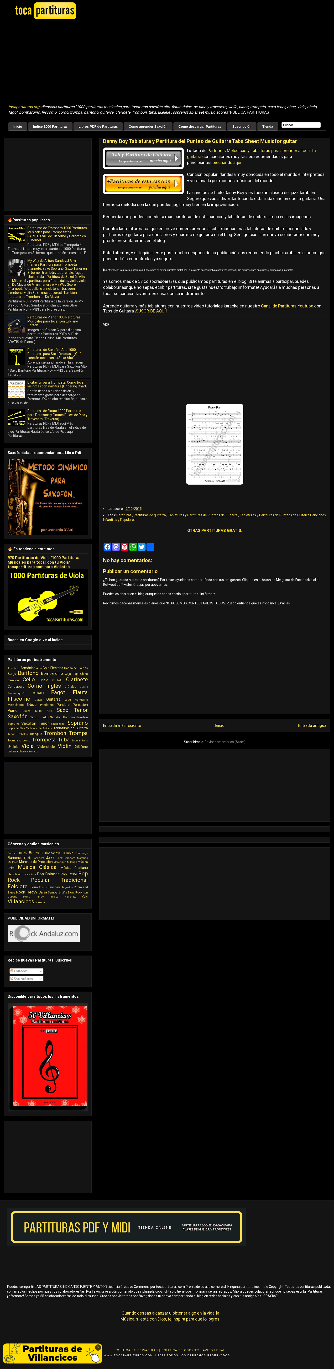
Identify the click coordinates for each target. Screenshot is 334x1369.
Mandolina (81, 699)
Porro (34, 887)
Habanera (38, 858)
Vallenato (70, 896)
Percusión (80, 705)
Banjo (12, 674)
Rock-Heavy (26, 892)
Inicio (17, 126)
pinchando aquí (227, 162)
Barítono (28, 673)
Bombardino (52, 673)
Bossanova (53, 853)
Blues (23, 853)
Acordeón (14, 668)
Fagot (58, 692)
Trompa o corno (19, 740)
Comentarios (22, 978)
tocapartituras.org (23, 107)
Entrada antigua (312, 725)
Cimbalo (57, 680)
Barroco (12, 853)
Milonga (72, 862)
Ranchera (54, 887)
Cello (29, 679)
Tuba (64, 739)
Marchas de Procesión (36, 862)
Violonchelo (46, 747)
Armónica (28, 668)
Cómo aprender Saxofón (148, 126)
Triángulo (36, 734)
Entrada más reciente (122, 725)
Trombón (55, 733)
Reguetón (67, 887)
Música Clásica (37, 867)
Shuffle (62, 892)
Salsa (43, 892)
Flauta (80, 692)
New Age (30, 874)
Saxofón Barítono (62, 717)
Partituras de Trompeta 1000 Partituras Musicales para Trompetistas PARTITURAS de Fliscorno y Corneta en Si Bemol (57, 234)
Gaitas (38, 699)
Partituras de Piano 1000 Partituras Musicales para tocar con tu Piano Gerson (53, 321)
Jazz (50, 857)
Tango (40, 896)
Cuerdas (38, 693)
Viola (27, 746)
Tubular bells (80, 740)
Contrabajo (16, 686)
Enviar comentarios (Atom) (225, 742)
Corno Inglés (44, 686)
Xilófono (81, 747)
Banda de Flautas (76, 668)
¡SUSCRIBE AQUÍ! (151, 310)
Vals (85, 896)
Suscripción (241, 126)
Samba (52, 892)
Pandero (63, 705)
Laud (68, 699)
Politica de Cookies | (182, 1350)
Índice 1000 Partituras (50, 126)
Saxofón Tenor (35, 723)
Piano (13, 710)
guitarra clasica (18, 751)
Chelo (44, 680)
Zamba (40, 902)
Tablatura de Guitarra (39, 728)
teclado (33, 751)
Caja (68, 674)
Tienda (267, 126)
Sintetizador (58, 723)
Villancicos (21, 901)
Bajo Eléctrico (53, 668)
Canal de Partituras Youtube (287, 305)
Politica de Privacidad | (137, 1350)
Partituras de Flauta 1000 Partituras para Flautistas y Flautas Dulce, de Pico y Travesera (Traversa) (57, 415)
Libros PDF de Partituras (98, 126)
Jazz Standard (66, 858)
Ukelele (13, 747)
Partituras (124, 515)
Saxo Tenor (72, 710)
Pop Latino (69, 874)
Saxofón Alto (39, 717)
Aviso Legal (214, 1350)
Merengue (59, 862)
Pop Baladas (48, 874)
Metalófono (16, 705)
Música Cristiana (74, 868)
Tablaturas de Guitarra (70, 728)
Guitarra (53, 699)
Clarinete (77, 679)
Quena (26, 711)
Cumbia (68, 853)
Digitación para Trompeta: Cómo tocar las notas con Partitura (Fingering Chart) (57, 384)
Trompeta (44, 739)
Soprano (78, 723)
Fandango (81, 853)
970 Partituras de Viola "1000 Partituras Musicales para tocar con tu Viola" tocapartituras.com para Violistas (44, 562)
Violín (65, 746)
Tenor (11, 734)
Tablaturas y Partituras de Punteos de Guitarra (203, 515)
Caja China (80, 674)
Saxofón (18, 716)
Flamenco (15, 858)
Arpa (39, 668)
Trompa (78, 733)
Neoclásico (15, 874)
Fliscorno (19, 699)
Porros (43, 887)
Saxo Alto (43, 711)
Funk (27, 858)
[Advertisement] (95, 62)
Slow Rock (75, 892)
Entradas (19, 971)
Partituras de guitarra (150, 515)
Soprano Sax (16, 728)
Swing (26, 896)
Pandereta (47, 705)
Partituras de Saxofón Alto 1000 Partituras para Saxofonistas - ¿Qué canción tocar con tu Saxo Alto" (54, 354)
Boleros (35, 852)
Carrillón (13, 680)
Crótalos (70, 686)
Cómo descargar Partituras (199, 126)
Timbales (22, 734)
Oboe (32, 704)
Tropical (54, 896)
